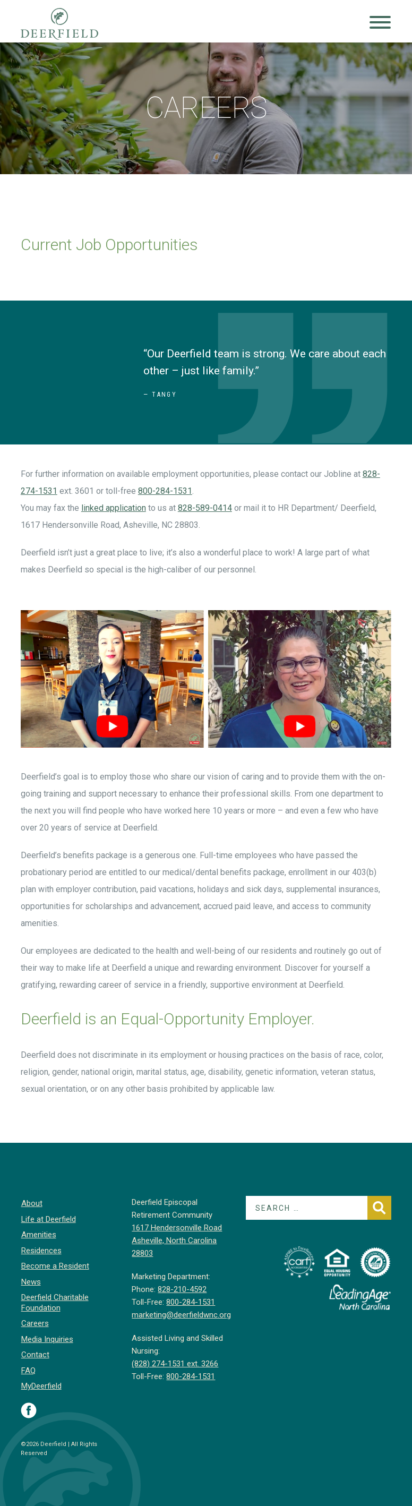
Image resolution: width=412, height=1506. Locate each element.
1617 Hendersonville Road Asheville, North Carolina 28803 (177, 1240)
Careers (34, 1323)
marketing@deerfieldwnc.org (181, 1315)
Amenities (38, 1234)
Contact (35, 1354)
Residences (41, 1250)
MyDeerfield (41, 1386)
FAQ (28, 1370)
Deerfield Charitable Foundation (54, 1303)
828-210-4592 (182, 1289)
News (30, 1282)
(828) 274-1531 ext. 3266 (175, 1363)
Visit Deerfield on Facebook (29, 1410)
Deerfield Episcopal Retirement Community (70, 24)
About (31, 1203)
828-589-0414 (205, 508)
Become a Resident (55, 1266)
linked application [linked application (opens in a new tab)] (113, 508)
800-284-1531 (165, 491)
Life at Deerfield (48, 1219)
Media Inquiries (47, 1339)
